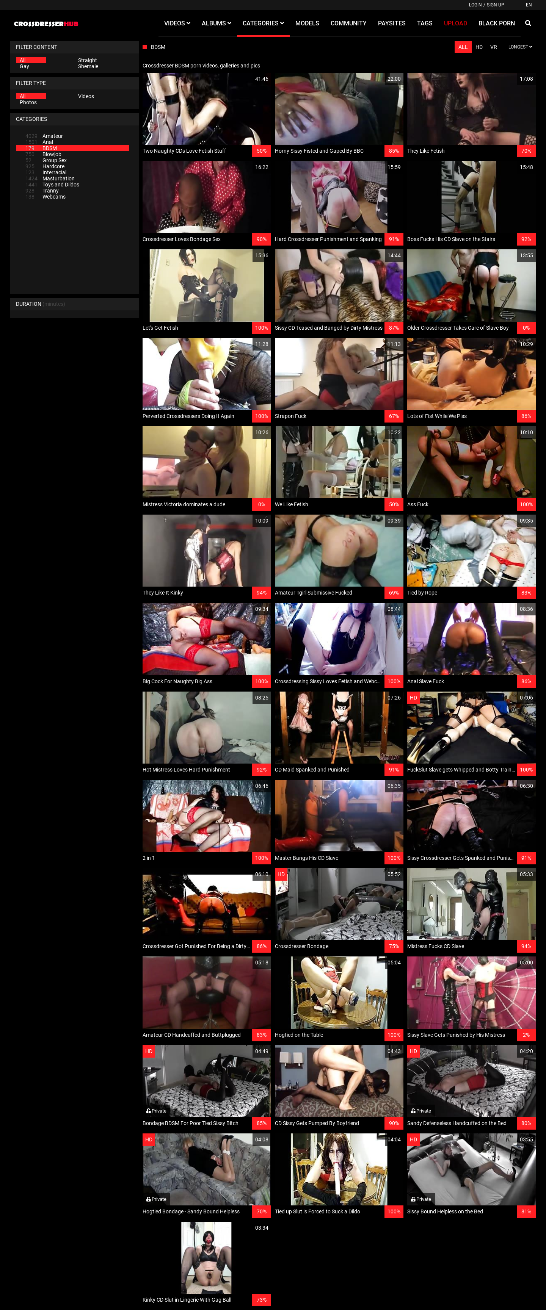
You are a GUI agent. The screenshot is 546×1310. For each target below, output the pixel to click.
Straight (87, 60)
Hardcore (44, 166)
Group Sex (46, 160)
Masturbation (50, 178)
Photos (28, 102)
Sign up (495, 5)
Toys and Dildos (52, 185)
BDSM (41, 148)
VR (493, 47)
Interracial (45, 172)
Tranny (42, 191)
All (22, 60)
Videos (86, 96)
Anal (39, 142)
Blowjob (43, 154)
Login (475, 5)
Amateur (44, 136)
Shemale (88, 66)
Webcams (45, 197)
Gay (24, 66)
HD (479, 47)
